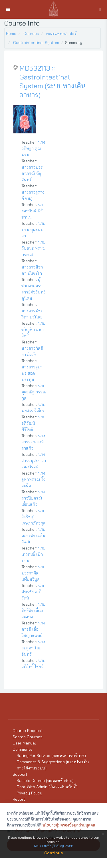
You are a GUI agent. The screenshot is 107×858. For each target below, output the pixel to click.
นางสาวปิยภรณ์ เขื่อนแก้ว (33, 498)
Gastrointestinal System (36, 42)
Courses (31, 33)
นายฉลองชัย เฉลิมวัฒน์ (33, 535)
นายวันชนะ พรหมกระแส (33, 248)
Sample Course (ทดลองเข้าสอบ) (45, 780)
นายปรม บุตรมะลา (33, 229)
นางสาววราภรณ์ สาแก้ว (33, 442)
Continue (53, 852)
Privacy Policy (29, 793)
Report (19, 799)
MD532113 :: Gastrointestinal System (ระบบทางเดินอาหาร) (52, 81)
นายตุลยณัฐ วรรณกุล (33, 392)
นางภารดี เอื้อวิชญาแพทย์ (33, 629)
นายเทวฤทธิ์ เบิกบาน (33, 554)
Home (11, 33)
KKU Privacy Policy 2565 (53, 846)
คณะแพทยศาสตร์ (61, 33)
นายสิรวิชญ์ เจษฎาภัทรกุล (33, 517)
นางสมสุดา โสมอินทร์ (33, 648)
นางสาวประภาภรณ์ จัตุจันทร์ (32, 173)
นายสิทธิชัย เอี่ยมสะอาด (33, 610)
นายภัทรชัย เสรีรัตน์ (33, 592)
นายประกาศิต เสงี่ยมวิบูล (33, 573)
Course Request (28, 730)
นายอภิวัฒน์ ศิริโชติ (33, 423)
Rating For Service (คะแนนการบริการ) (51, 755)
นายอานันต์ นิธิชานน (32, 211)
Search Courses (28, 736)
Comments (23, 749)
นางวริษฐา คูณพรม (33, 148)
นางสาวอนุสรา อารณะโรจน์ (33, 460)
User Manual (24, 743)
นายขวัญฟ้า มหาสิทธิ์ (33, 329)
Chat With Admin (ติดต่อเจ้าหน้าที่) (47, 786)
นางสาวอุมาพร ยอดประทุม (32, 373)
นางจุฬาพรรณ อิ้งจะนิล (33, 479)
